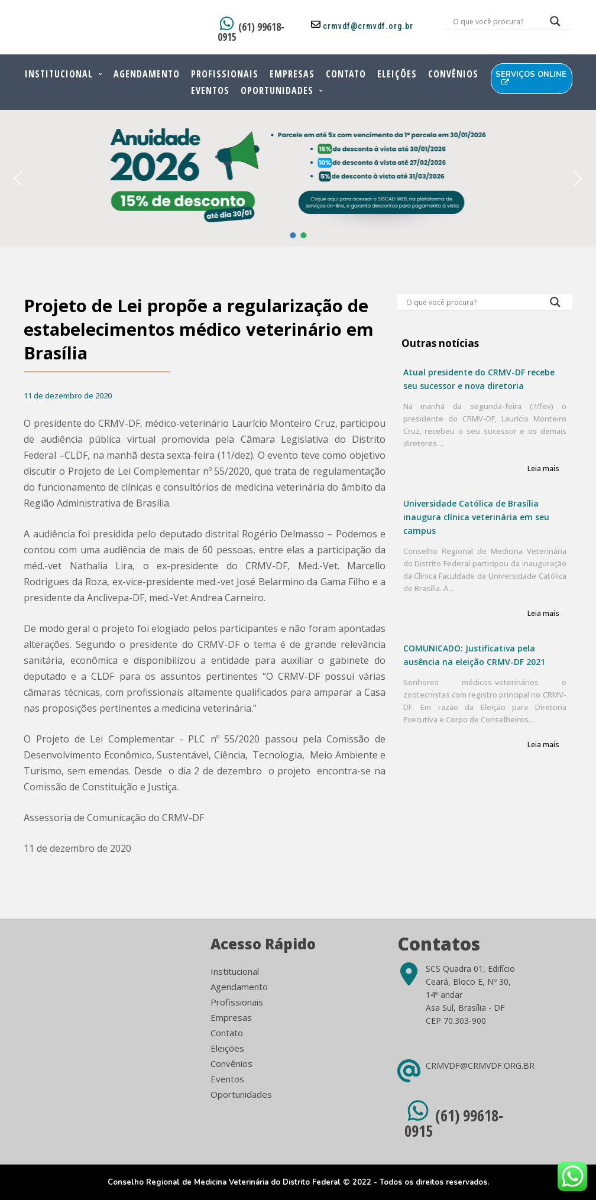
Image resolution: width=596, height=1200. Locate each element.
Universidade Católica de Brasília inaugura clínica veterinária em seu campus (476, 517)
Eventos (210, 90)
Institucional (59, 73)
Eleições (397, 73)
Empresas (292, 73)
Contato (346, 73)
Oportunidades (277, 90)
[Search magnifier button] (555, 24)
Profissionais (224, 73)
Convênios (453, 73)
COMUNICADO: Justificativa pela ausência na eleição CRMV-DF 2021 (474, 655)
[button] (18, 178)
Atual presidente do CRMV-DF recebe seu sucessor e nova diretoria (479, 379)
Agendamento (147, 73)
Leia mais (543, 469)
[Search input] (494, 21)
